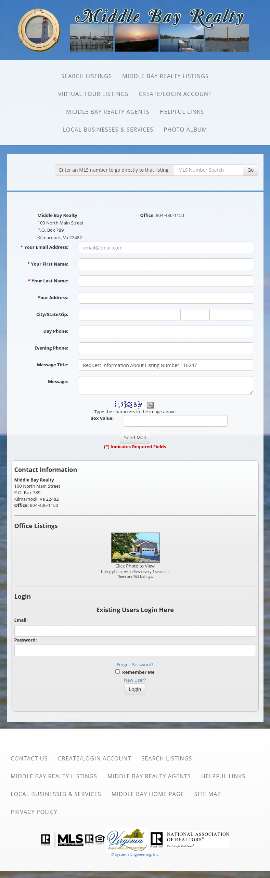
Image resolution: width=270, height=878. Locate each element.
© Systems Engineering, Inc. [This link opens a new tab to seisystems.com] (135, 854)
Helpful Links (182, 111)
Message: (58, 381)
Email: (21, 620)
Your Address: (53, 297)
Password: (25, 640)
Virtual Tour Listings (93, 94)
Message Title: (52, 365)
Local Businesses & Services (108, 129)
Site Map (207, 794)
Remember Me (134, 672)
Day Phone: (55, 331)
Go (250, 170)
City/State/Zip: (52, 314)
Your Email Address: (44, 247)
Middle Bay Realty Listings (165, 76)
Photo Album (185, 129)
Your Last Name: (48, 281)
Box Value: (102, 418)
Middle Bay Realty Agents (108, 111)
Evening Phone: (51, 348)
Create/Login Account (175, 94)
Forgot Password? (135, 664)
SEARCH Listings (86, 76)
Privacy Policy (34, 812)
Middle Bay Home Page (148, 794)
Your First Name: (47, 264)
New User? (135, 680)
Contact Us (29, 758)
